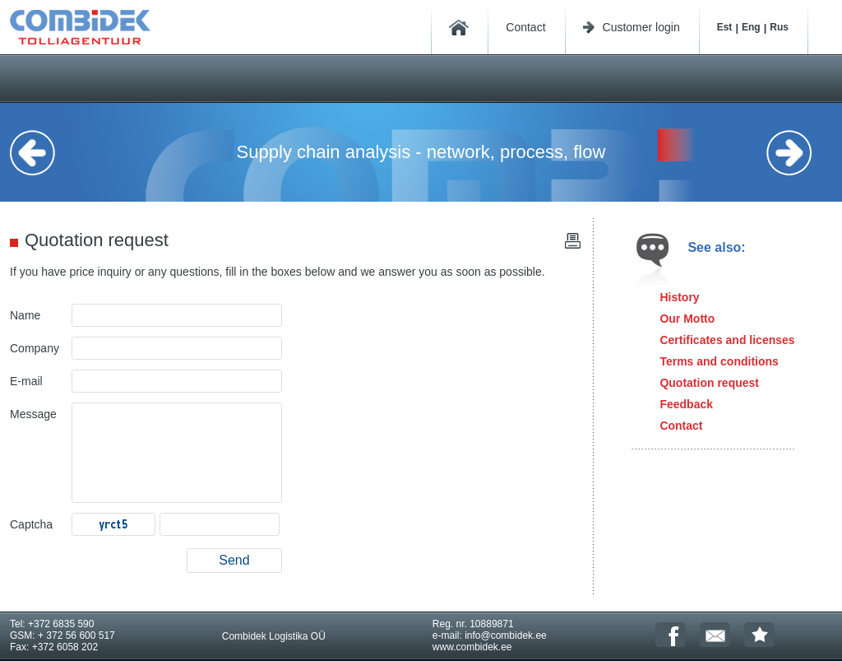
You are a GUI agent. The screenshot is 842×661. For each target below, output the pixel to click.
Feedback (686, 404)
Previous (43, 152)
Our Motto (687, 318)
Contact (525, 27)
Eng (751, 27)
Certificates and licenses (726, 340)
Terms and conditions (718, 361)
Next (799, 152)
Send (234, 560)
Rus (779, 27)
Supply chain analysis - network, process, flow (421, 152)
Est (725, 27)
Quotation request (709, 382)
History (679, 297)
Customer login (641, 27)
